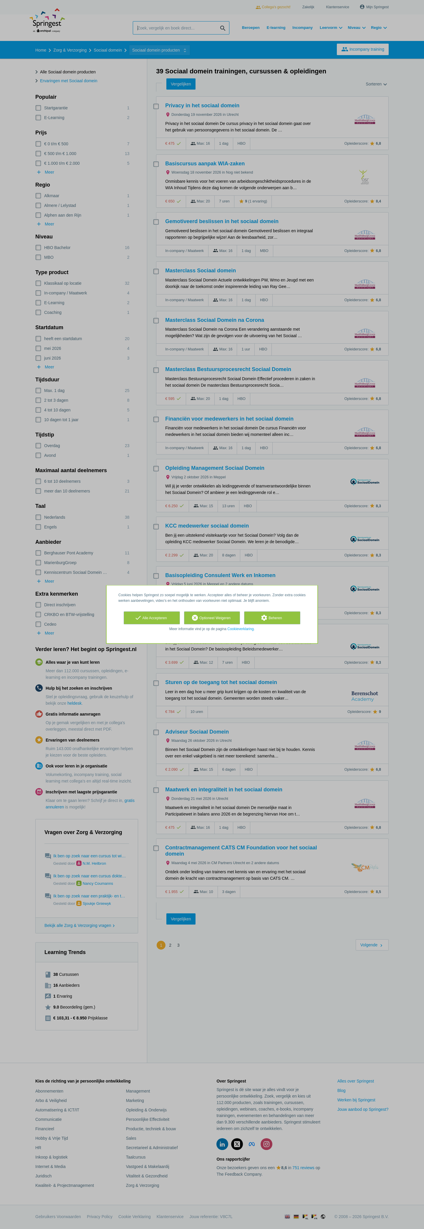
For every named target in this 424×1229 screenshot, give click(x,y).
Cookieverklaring (240, 629)
